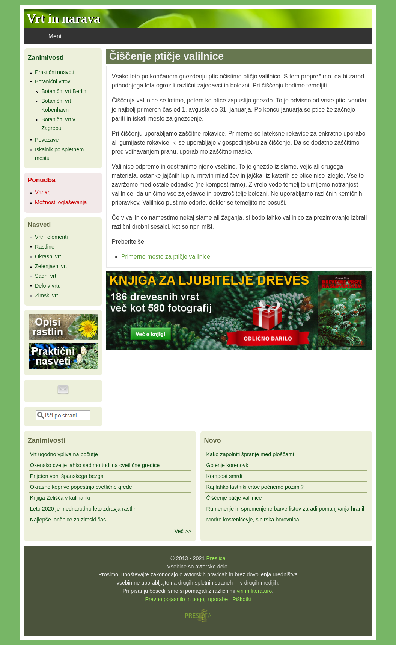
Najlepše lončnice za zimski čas (68, 520)
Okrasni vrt (48, 256)
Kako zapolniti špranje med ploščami (250, 454)
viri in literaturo (254, 591)
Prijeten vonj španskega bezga (67, 476)
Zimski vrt (46, 295)
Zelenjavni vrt (51, 266)
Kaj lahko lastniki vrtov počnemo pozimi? (255, 487)
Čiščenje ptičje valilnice (234, 498)
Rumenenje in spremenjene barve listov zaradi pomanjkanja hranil (285, 509)
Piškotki (241, 599)
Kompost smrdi (224, 476)
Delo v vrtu (48, 286)
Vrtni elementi (51, 237)
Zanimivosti (46, 57)
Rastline (44, 247)
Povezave (47, 140)
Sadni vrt (45, 276)
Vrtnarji (43, 192)
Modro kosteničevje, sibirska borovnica (252, 520)
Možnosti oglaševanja (61, 202)
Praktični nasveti (54, 72)
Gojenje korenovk (227, 465)
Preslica (216, 558)
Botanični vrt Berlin (63, 91)
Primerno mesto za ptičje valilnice (165, 256)
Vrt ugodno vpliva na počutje (64, 454)
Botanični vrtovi (53, 81)
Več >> (183, 531)
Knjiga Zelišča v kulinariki (60, 498)
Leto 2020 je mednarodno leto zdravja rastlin (83, 509)
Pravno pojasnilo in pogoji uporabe (186, 599)
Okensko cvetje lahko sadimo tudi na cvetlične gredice (95, 465)
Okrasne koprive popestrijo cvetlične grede (81, 487)
